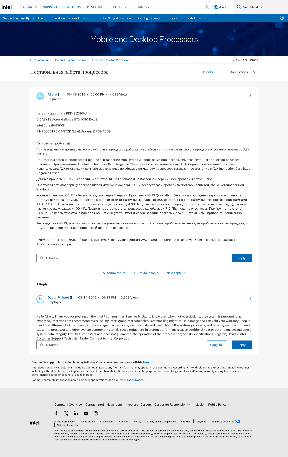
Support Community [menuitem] (16, 18)
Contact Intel (94, 404)
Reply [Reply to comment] (241, 344)
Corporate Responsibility (172, 404)
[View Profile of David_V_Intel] (60, 297)
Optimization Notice (131, 379)
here (146, 362)
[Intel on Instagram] (95, 413)
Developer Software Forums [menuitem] (70, 18)
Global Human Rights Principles (169, 436)
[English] (220, 7)
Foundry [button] (142, 7)
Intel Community (40, 60)
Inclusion (199, 404)
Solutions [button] (72, 7)
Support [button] (50, 7)
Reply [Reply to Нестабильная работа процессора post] (241, 258)
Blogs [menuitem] (171, 18)
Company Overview (68, 404)
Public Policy (217, 404)
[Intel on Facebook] (56, 413)
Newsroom (114, 404)
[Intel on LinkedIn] (76, 413)
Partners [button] (120, 7)
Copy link (216, 344)
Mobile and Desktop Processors (110, 60)
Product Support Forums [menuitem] (113, 18)
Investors (131, 404)
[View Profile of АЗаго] (53, 94)
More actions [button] (238, 72)
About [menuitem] (41, 18)
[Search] (239, 6)
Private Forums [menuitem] (194, 18)
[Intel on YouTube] (86, 413)
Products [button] (28, 7)
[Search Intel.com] (264, 7)
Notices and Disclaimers (191, 433)
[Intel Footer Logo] (35, 422)
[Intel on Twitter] (66, 413)
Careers (146, 404)
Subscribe (206, 72)
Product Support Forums (70, 60)
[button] (250, 95)
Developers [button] (97, 7)
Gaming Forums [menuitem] (148, 18)
